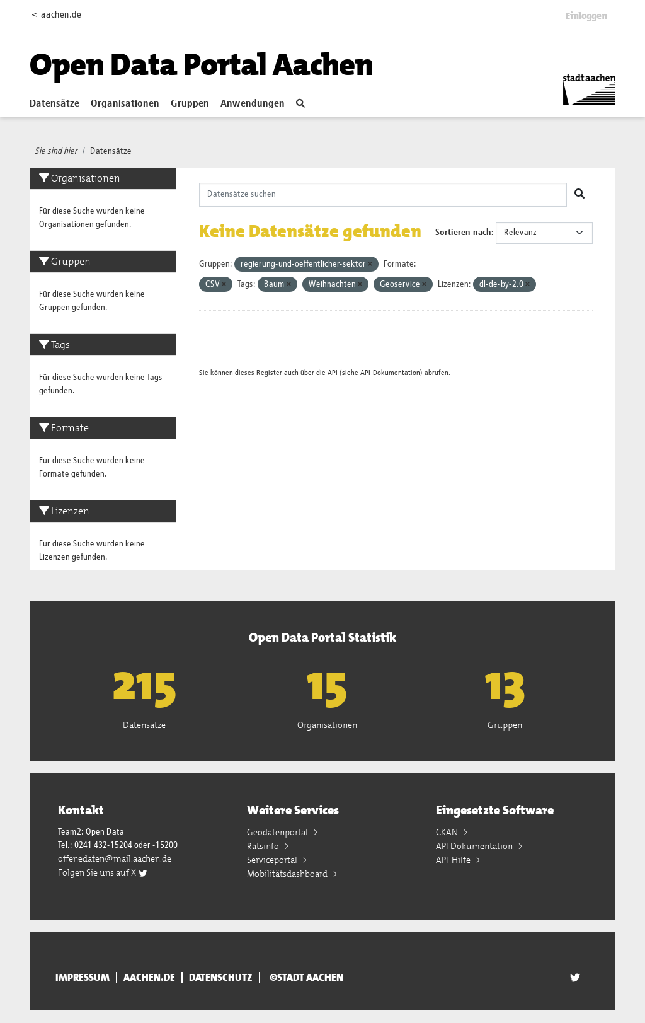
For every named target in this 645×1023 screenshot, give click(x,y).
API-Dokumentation (390, 373)
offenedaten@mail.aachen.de (114, 858)
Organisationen (125, 104)
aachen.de (149, 977)
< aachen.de (56, 15)
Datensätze (54, 104)
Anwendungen (252, 104)
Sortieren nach (463, 232)
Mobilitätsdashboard (288, 873)
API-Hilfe (454, 859)
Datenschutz (221, 977)
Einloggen (586, 15)
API (333, 373)
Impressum (82, 977)
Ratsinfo (264, 846)
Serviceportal (273, 859)
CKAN (448, 832)
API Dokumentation (475, 846)
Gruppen (190, 104)
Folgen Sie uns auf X (103, 872)
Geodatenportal (278, 832)
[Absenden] (579, 195)
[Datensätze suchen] (383, 195)
